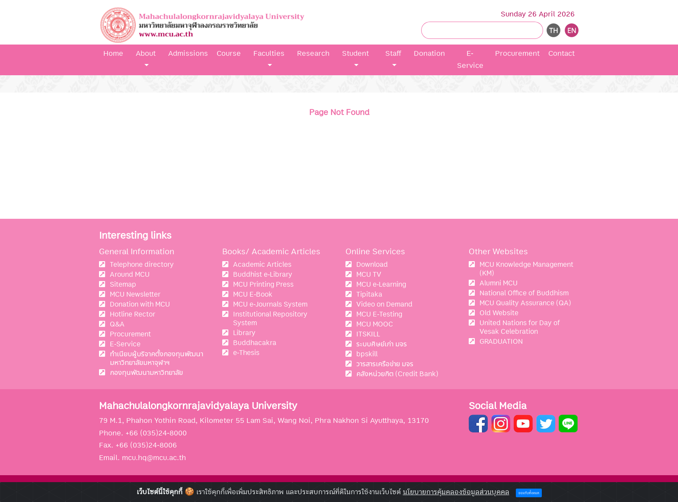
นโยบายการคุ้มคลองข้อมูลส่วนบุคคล (456, 492)
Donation (429, 53)
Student (355, 53)
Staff (393, 53)
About (146, 53)
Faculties (269, 53)
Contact (561, 53)
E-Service (470, 60)
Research (313, 53)
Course (229, 53)
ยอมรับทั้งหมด (528, 493)
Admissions (188, 53)
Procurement (517, 53)
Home (113, 53)
